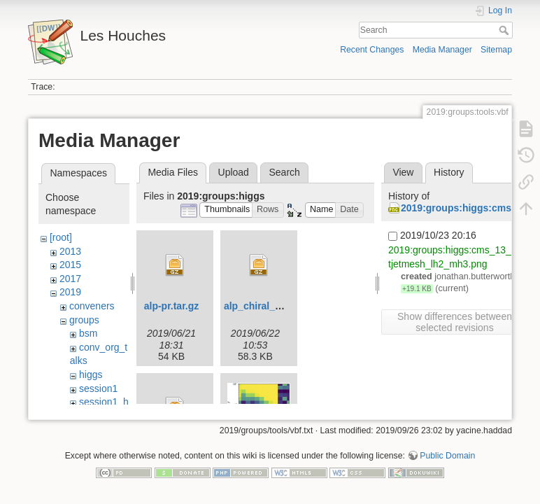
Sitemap (496, 50)
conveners (92, 306)
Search (505, 30)
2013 (70, 251)
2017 (70, 278)
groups (84, 320)
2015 (70, 264)
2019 (70, 292)
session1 (98, 388)
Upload (233, 172)
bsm (88, 333)
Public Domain (447, 458)
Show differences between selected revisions (454, 322)
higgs (90, 374)
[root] (61, 237)
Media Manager (442, 50)
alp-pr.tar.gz (171, 306)
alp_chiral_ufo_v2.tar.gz (279, 306)
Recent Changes (372, 50)
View (402, 172)
